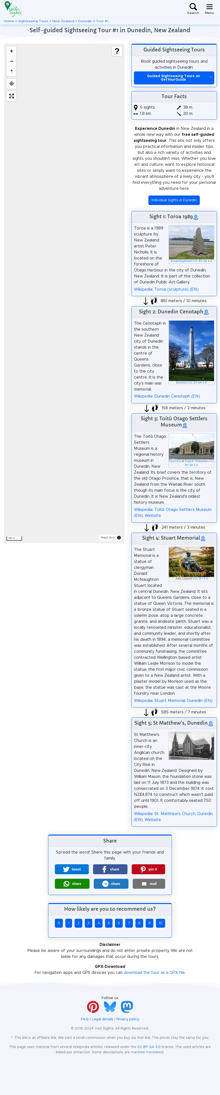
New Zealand (63, 21)
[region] (64, 293)
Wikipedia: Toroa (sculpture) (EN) (166, 289)
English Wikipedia (196, 461)
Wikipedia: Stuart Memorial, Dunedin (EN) (173, 701)
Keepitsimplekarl (181, 261)
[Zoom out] (11, 61)
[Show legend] (117, 51)
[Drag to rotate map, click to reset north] (11, 71)
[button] (72, 869)
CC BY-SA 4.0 (203, 261)
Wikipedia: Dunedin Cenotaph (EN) (167, 396)
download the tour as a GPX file (154, 973)
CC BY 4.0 (201, 579)
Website (153, 516)
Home (9, 21)
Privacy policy (127, 1019)
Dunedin (85, 21)
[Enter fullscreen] (11, 96)
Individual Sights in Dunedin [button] (174, 200)
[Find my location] (11, 84)
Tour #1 (102, 21)
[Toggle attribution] (119, 538)
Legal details (102, 1019)
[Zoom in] (11, 51)
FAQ (85, 1019)
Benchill (181, 383)
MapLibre (108, 537)
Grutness (175, 461)
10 (160, 923)
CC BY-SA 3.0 (198, 383)
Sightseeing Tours (33, 21)
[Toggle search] (193, 9)
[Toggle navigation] (209, 9)
